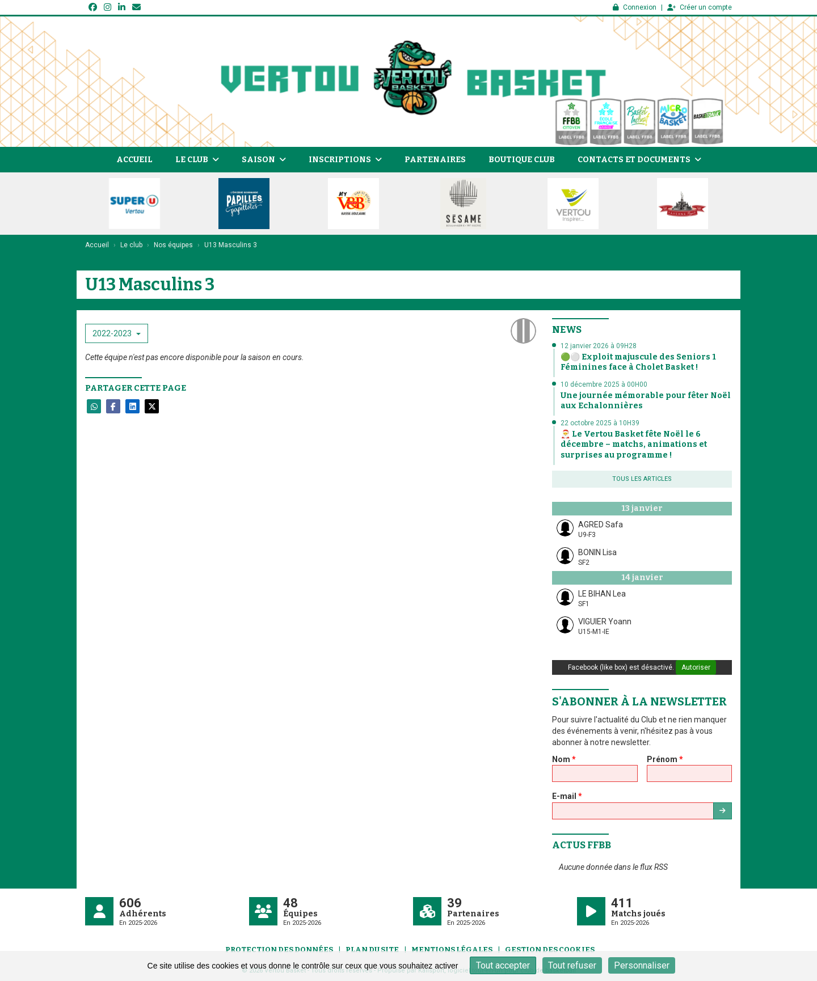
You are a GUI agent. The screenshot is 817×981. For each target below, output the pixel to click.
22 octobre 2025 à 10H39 (600, 423)
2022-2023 (116, 333)
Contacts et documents (639, 159)
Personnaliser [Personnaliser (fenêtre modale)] (641, 965)
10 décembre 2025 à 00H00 (604, 384)
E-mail (567, 796)
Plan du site (372, 949)
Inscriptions (345, 159)
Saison (264, 159)
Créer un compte (699, 7)
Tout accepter (503, 965)
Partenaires (435, 159)
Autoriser (695, 667)
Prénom (665, 759)
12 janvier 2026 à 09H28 (599, 346)
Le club (197, 159)
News (567, 330)
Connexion (634, 7)
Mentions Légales (451, 949)
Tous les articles (642, 479)
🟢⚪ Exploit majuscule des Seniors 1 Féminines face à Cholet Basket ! (638, 362)
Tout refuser (572, 965)
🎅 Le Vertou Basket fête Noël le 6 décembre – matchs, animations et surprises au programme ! (634, 444)
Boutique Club (521, 159)
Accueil (134, 159)
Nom (564, 759)
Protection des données (279, 949)
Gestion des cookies (550, 949)
